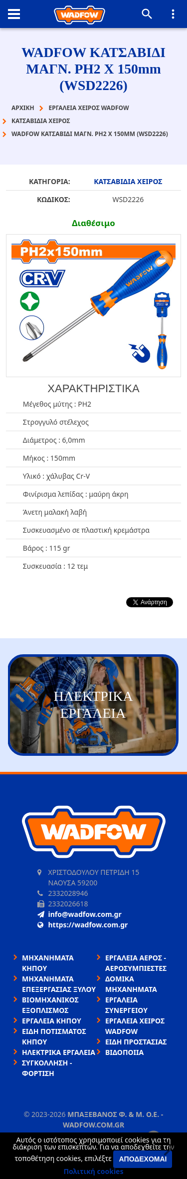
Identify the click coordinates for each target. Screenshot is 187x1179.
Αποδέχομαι (143, 1159)
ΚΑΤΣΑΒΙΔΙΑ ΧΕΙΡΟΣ (128, 181)
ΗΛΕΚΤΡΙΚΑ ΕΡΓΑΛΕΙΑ (58, 1052)
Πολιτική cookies (94, 1171)
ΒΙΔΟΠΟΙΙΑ (124, 1052)
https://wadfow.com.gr (82, 924)
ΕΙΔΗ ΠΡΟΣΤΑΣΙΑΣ (136, 1041)
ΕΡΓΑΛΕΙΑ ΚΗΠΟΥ (51, 1020)
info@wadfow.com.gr (79, 914)
